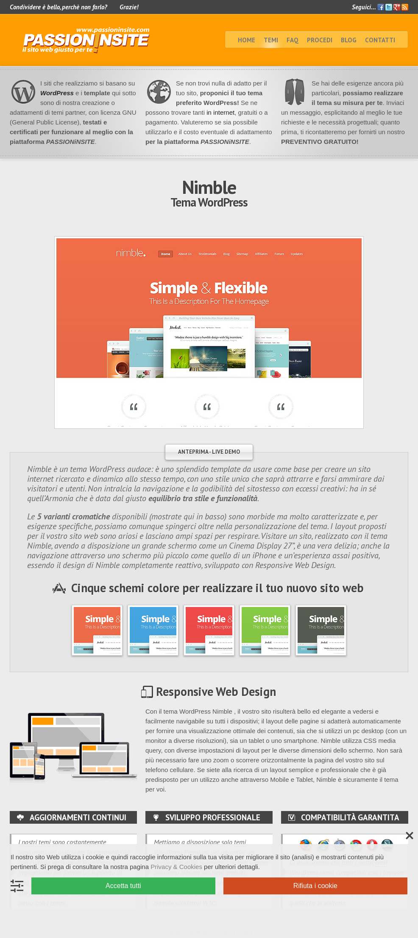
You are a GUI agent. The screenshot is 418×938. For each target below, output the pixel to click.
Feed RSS (404, 7)
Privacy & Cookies (176, 866)
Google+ (396, 7)
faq (292, 40)
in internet (219, 112)
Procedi (319, 40)
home (246, 40)
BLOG (349, 40)
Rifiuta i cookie (315, 885)
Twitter (388, 7)
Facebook (380, 7)
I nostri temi (34, 842)
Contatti (380, 40)
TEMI (271, 40)
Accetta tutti (123, 885)
